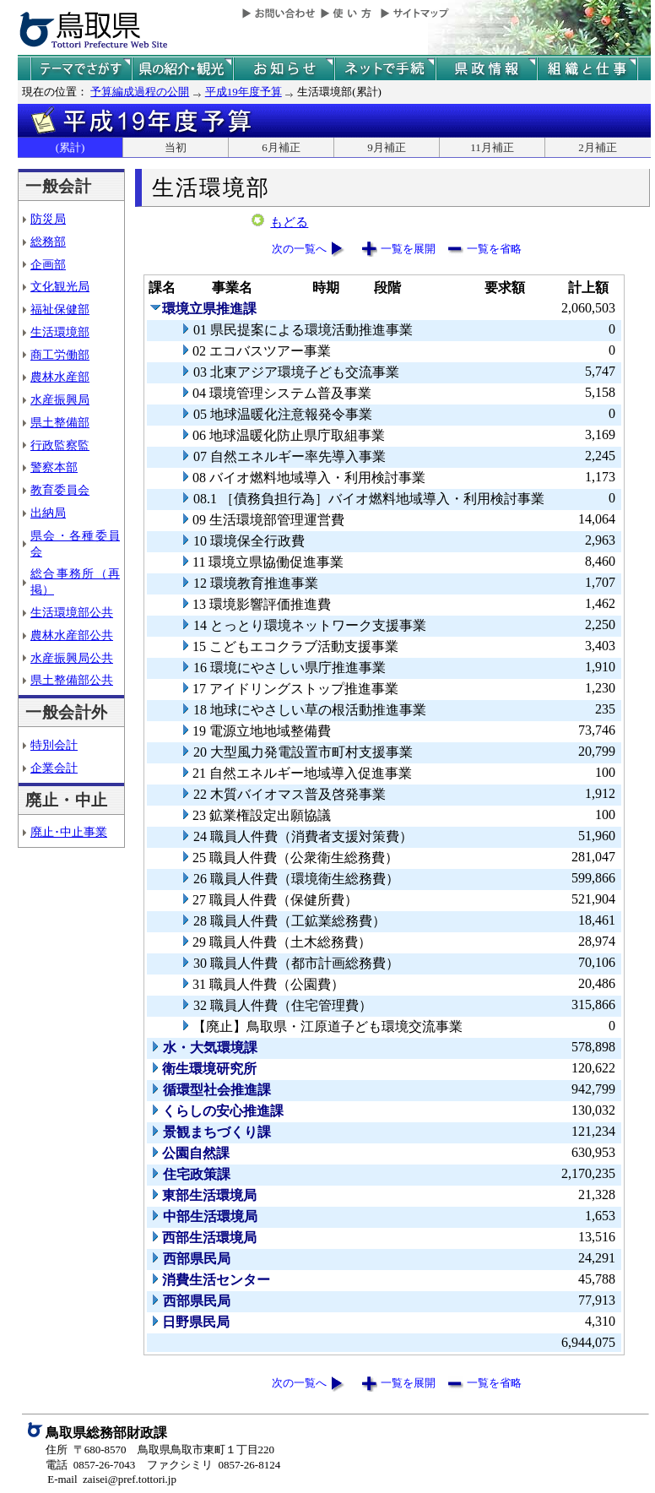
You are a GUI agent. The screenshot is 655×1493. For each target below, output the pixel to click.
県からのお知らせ (283, 68)
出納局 (48, 512)
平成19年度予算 (243, 91)
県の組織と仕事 (587, 68)
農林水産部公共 (71, 635)
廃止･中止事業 (68, 832)
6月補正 (281, 147)
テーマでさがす (81, 68)
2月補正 (597, 147)
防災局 (48, 218)
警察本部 (54, 467)
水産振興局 (59, 399)
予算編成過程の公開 (139, 91)
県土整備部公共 (71, 680)
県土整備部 (59, 422)
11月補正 (492, 147)
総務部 (48, 241)
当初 (176, 147)
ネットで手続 (385, 68)
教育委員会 (59, 490)
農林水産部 (59, 376)
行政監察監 (59, 445)
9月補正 (386, 147)
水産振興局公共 (71, 658)
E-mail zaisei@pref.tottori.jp (111, 1479)
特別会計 (54, 745)
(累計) (70, 147)
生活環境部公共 (71, 612)
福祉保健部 (59, 309)
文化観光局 (59, 286)
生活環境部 (59, 332)
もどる (289, 222)
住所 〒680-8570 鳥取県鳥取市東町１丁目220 (160, 1449)
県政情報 (486, 68)
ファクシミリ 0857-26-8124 (213, 1464)
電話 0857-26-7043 (90, 1464)
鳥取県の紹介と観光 (182, 68)
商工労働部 (59, 354)
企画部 (48, 264)
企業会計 (54, 767)
